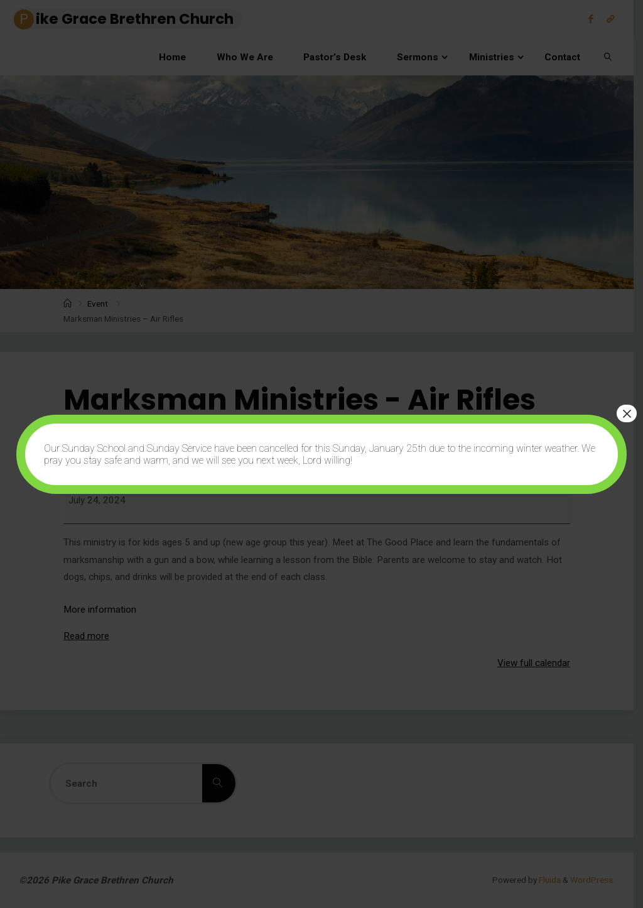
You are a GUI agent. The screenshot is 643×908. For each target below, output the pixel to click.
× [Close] (626, 413)
